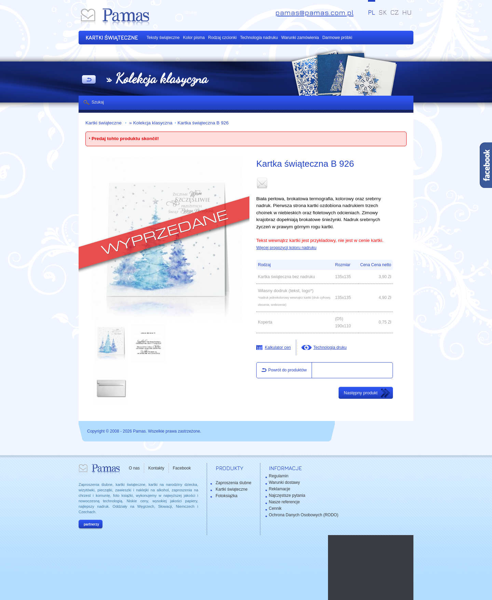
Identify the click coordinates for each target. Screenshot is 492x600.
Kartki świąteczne (104, 122)
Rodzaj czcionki (222, 37)
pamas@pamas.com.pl (314, 12)
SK (383, 12)
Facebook (182, 468)
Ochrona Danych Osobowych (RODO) (303, 515)
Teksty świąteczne (163, 37)
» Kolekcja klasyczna (150, 122)
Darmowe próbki (337, 37)
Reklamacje (279, 489)
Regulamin (278, 476)
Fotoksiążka (226, 495)
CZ (394, 12)
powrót (89, 80)
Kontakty (156, 468)
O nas (134, 468)
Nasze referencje (284, 502)
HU (407, 12)
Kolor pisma (194, 37)
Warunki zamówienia (300, 37)
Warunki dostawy (284, 482)
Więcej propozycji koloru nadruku (286, 247)
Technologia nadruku (259, 37)
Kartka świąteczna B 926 (203, 122)
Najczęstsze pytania (287, 495)
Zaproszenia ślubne (233, 482)
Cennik (275, 508)
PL (371, 12)
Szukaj (98, 102)
